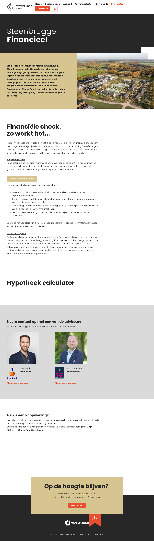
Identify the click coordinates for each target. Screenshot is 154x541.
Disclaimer (99, 534)
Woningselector (83, 4)
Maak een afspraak (17, 383)
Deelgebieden (52, 4)
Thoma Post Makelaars (30, 430)
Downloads (102, 4)
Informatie (117, 4)
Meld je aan (77, 505)
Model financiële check (21, 178)
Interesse (43, 8)
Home (38, 4)
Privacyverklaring (87, 534)
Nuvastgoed (72, 534)
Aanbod (67, 4)
